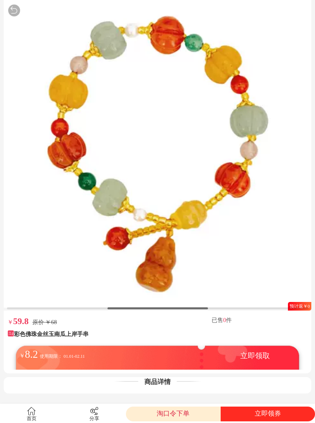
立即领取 (255, 356)
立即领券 (268, 413)
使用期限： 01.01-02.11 (62, 356)
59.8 (21, 321)
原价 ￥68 (44, 322)
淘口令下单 (173, 413)
